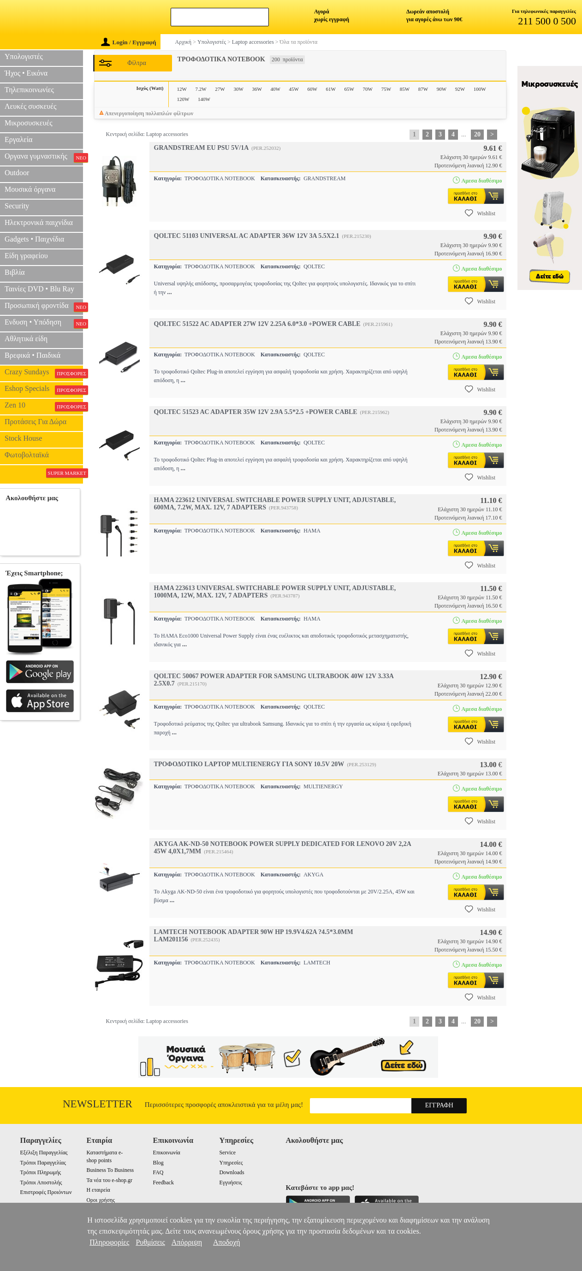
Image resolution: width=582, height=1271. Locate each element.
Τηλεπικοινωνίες (29, 90)
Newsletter (97, 1104)
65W (349, 89)
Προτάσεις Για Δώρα (35, 422)
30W (238, 89)
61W (331, 89)
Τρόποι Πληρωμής (40, 1172)
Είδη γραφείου (26, 256)
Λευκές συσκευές (30, 106)
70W (368, 89)
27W (220, 89)
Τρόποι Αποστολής (41, 1182)
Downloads (231, 1172)
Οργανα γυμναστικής (44, 157)
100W (480, 89)
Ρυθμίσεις (150, 1242)
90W (441, 89)
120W (183, 99)
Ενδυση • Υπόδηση (44, 323)
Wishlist (480, 213)
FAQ (158, 1172)
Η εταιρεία (98, 1190)
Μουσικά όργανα (30, 189)
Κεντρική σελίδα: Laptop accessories (147, 134)
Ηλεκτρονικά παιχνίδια (39, 222)
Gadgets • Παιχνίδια (34, 239)
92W (460, 89)
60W (312, 89)
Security (17, 206)
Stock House (23, 438)
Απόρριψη (187, 1242)
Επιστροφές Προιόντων (46, 1192)
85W (405, 89)
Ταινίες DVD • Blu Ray (39, 289)
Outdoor (17, 173)
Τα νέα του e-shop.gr (109, 1180)
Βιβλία (15, 272)
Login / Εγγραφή (128, 42)
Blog (158, 1162)
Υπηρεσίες (231, 1162)
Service (227, 1152)
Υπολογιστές (24, 56)
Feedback (163, 1182)
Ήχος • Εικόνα (26, 73)
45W (293, 89)
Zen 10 (44, 406)
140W (204, 99)
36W (256, 89)
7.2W (201, 89)
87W (423, 89)
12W (182, 89)
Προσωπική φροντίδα (44, 306)
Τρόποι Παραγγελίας (43, 1162)
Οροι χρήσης (101, 1200)
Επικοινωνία (166, 1152)
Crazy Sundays (44, 373)
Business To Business (110, 1170)
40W (275, 89)
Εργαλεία (18, 139)
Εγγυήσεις (230, 1182)
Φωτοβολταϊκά (27, 455)
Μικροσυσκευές (29, 123)
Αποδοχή (226, 1242)
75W (386, 89)
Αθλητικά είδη (26, 339)
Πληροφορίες (109, 1242)
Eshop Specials (44, 389)
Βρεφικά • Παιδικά (32, 355)
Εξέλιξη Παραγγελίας (44, 1152)
